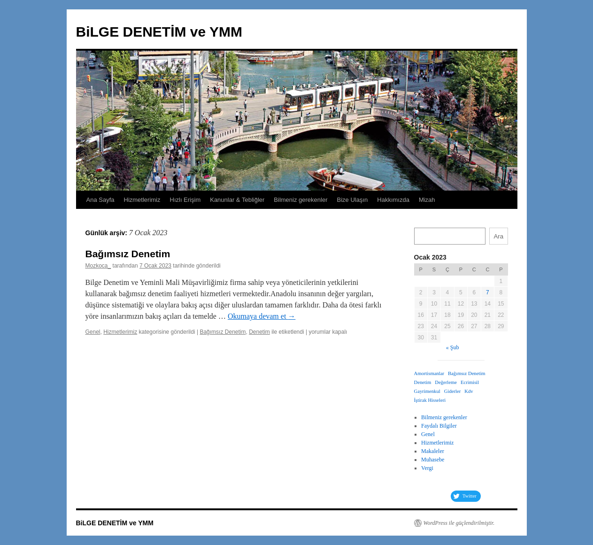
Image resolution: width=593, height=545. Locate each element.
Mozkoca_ (98, 265)
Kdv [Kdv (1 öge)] (468, 391)
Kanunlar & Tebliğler (237, 199)
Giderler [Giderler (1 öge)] (452, 391)
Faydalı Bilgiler (439, 425)
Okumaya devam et (261, 316)
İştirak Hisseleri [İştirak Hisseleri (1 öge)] (430, 400)
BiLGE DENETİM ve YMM (159, 31)
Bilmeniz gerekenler (300, 199)
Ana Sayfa (100, 199)
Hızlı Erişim (185, 199)
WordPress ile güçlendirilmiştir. (459, 523)
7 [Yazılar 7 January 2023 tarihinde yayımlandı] (487, 292)
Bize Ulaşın (352, 199)
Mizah (427, 199)
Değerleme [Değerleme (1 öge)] (446, 382)
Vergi (427, 468)
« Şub (452, 347)
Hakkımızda (393, 199)
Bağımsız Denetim (127, 253)
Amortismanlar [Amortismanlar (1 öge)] (429, 373)
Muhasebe (432, 459)
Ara (498, 236)
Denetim (259, 332)
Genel (92, 332)
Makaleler (432, 451)
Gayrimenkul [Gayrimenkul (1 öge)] (427, 391)
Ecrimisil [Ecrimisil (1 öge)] (470, 382)
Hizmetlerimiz (142, 199)
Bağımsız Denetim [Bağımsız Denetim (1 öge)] (466, 373)
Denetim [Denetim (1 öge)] (422, 382)
